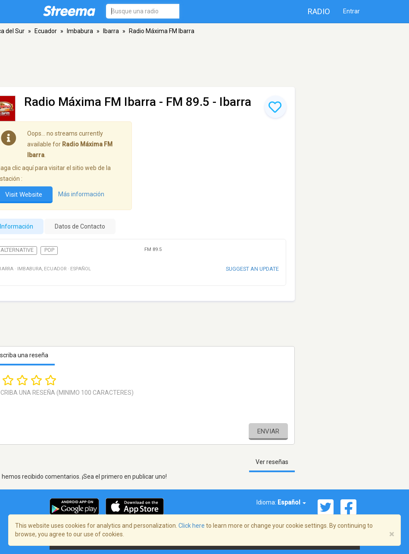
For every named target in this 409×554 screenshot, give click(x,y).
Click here (191, 525)
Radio (319, 11)
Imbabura (80, 31)
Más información (81, 194)
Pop (49, 250)
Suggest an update (252, 269)
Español (292, 502)
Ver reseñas (272, 461)
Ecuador (45, 31)
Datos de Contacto (80, 226)
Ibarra (111, 31)
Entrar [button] (351, 11)
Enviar (268, 431)
